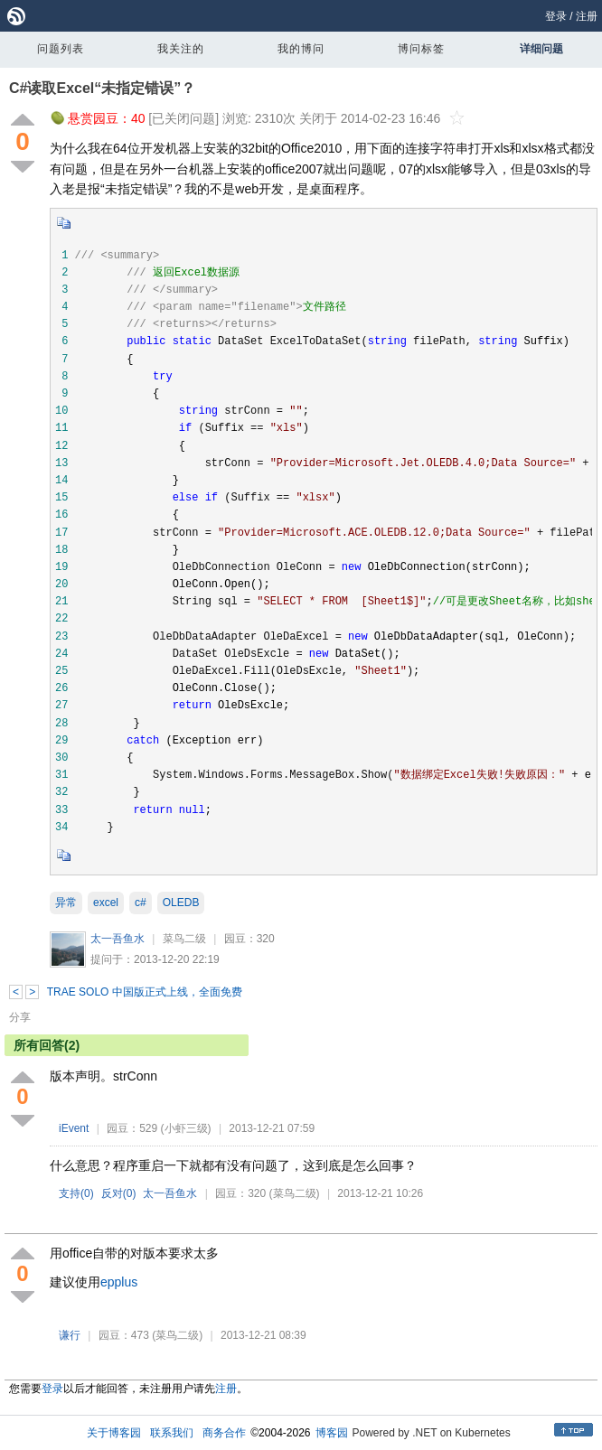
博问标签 (421, 48)
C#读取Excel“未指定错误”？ (102, 88)
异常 (66, 902)
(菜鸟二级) (294, 1193)
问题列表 (60, 48)
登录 (556, 16)
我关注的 (180, 48)
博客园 (331, 1433)
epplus (118, 1282)
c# (140, 902)
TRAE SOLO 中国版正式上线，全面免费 (144, 992)
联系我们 (171, 1433)
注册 (586, 16)
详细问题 (541, 48)
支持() (76, 1193)
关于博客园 (114, 1433)
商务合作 (224, 1433)
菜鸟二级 (184, 938)
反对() (118, 1193)
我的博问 (301, 48)
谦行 (69, 1335)
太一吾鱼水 (117, 938)
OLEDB (181, 902)
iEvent (74, 1128)
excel (105, 902)
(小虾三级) (186, 1128)
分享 (20, 1017)
